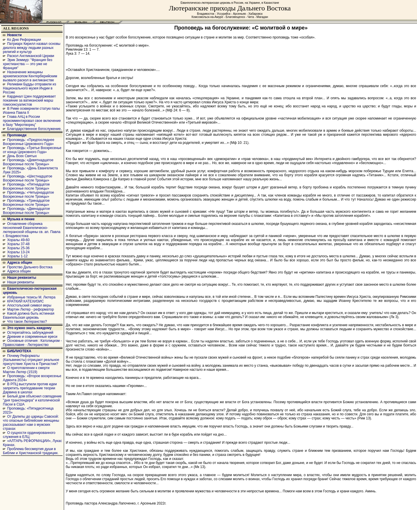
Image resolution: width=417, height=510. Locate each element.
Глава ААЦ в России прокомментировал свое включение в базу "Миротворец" (32, 121)
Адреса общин (19, 262)
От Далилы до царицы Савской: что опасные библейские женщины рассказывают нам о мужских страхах (31, 422)
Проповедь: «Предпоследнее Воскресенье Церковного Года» (28, 142)
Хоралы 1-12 (17, 256)
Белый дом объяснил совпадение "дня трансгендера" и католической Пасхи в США (32, 400)
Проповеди (17, 135)
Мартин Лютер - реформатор (30, 309)
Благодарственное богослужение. (34, 129)
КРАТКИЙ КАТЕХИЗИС (25, 301)
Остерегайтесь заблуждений (30, 333)
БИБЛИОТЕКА (19, 351)
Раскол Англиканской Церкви (30, 56)
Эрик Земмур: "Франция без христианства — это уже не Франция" (27, 64)
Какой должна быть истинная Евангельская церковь (28, 315)
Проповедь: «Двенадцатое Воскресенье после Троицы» (26, 211)
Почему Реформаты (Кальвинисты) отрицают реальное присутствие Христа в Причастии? (31, 360)
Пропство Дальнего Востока (30, 267)
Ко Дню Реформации (24, 40)
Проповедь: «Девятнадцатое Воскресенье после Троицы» (28, 162)
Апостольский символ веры (29, 305)
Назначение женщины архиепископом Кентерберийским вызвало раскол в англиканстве (30, 76)
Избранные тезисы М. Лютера (31, 297)
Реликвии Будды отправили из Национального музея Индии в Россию (29, 88)
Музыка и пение (21, 219)
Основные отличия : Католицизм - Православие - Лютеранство (32, 343)
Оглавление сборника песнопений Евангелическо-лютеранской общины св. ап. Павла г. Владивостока (32, 230)
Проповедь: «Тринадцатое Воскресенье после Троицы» (26, 203)
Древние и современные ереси (32, 337)
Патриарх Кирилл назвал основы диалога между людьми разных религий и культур (31, 48)
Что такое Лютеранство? (27, 322)
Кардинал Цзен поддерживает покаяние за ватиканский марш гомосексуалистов (29, 100)
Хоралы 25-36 (18, 248)
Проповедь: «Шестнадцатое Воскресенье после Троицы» (27, 178)
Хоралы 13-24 (18, 252)
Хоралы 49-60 (18, 240)
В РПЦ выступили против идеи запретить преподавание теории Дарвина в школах (30, 388)
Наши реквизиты (21, 278)
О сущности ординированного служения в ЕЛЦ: (29, 435)
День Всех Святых (22, 156)
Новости (14, 35)
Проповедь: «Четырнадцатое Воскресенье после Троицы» (28, 194)
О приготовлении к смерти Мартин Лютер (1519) (26, 370)
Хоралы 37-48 (18, 244)
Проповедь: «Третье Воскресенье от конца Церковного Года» (32, 150)
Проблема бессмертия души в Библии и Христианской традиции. (30, 451)
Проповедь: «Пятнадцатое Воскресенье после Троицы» (26, 186)
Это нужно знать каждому (29, 328)
